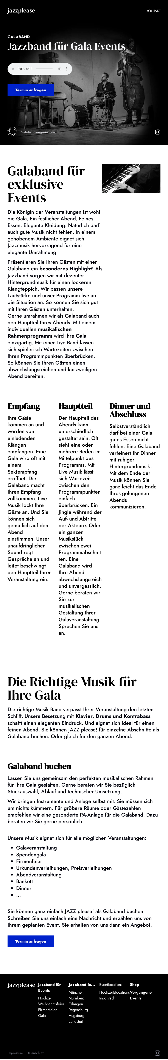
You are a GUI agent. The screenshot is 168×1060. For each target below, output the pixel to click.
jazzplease (21, 10)
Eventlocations (110, 985)
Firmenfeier (47, 1010)
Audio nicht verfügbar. (40, 69)
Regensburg (78, 1010)
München (76, 993)
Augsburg (76, 1016)
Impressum (15, 1053)
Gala (42, 1016)
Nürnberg (76, 999)
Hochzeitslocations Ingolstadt (114, 996)
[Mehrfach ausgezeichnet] (13, 132)
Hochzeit (45, 999)
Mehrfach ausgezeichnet (38, 132)
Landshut (76, 1022)
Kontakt (153, 10)
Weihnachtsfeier (51, 1005)
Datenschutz (35, 1053)
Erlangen (76, 1005)
